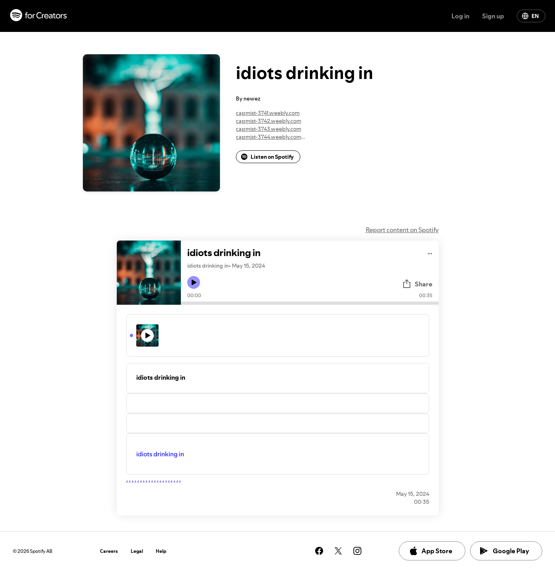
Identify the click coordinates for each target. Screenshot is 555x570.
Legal (137, 551)
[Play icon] (193, 282)
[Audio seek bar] (310, 303)
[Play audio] (430, 252)
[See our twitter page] (338, 551)
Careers (109, 551)
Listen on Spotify (267, 157)
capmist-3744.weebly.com (268, 137)
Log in (460, 16)
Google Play (504, 550)
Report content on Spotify (402, 229)
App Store (430, 551)
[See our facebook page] (319, 551)
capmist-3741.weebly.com (268, 113)
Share (417, 284)
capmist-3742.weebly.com (268, 121)
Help (161, 551)
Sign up (493, 16)
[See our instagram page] (357, 551)
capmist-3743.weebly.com (268, 129)
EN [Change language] (530, 16)
